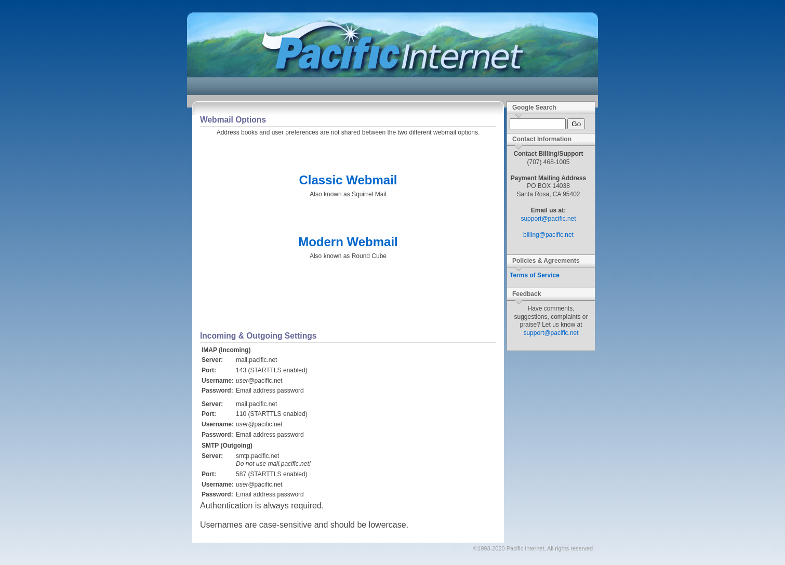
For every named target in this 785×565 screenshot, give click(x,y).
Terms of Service (535, 275)
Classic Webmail (348, 180)
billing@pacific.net (548, 234)
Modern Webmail (348, 242)
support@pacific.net (548, 218)
